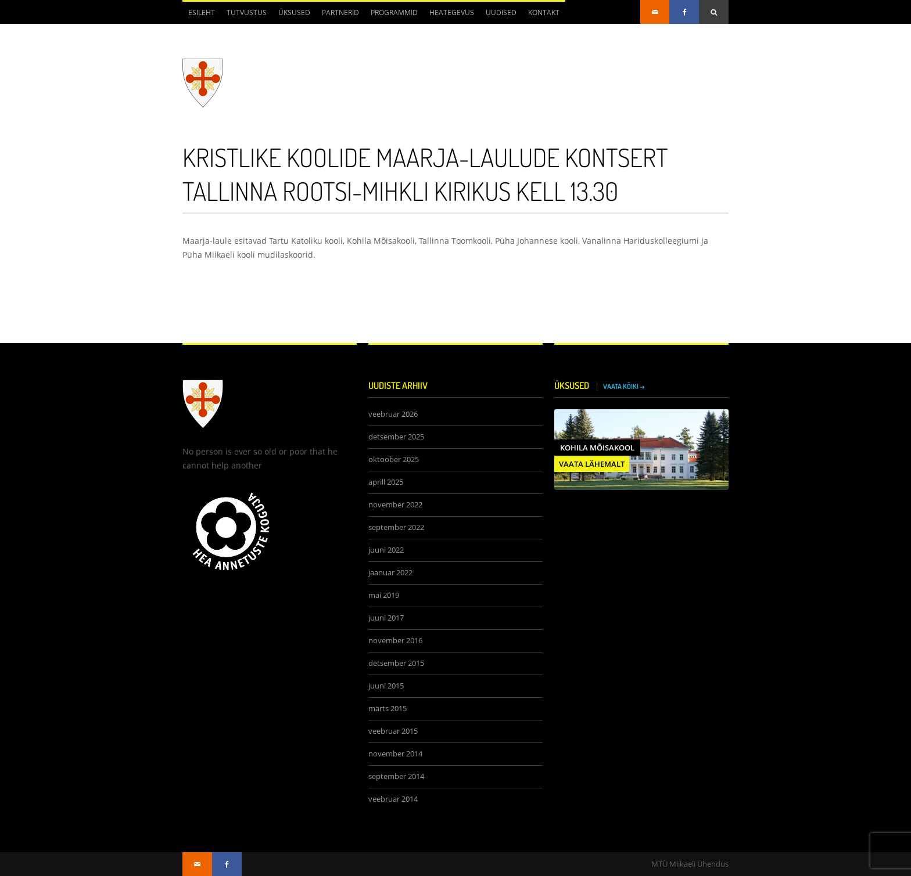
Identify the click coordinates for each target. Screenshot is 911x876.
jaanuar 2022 (390, 573)
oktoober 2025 (393, 459)
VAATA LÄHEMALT (592, 464)
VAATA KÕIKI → (624, 386)
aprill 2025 (385, 482)
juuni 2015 (386, 686)
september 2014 (396, 776)
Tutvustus (247, 12)
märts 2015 (387, 708)
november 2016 (395, 641)
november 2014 (395, 754)
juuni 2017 (386, 618)
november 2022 (395, 505)
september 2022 (396, 527)
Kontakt (543, 12)
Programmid (394, 12)
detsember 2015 (396, 663)
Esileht (201, 12)
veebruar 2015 (393, 731)
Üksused (294, 12)
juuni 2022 (386, 550)
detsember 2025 (396, 437)
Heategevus (451, 12)
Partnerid (340, 12)
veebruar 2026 (393, 414)
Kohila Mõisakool (597, 447)
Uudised (501, 12)
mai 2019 (383, 595)
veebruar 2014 (393, 799)
